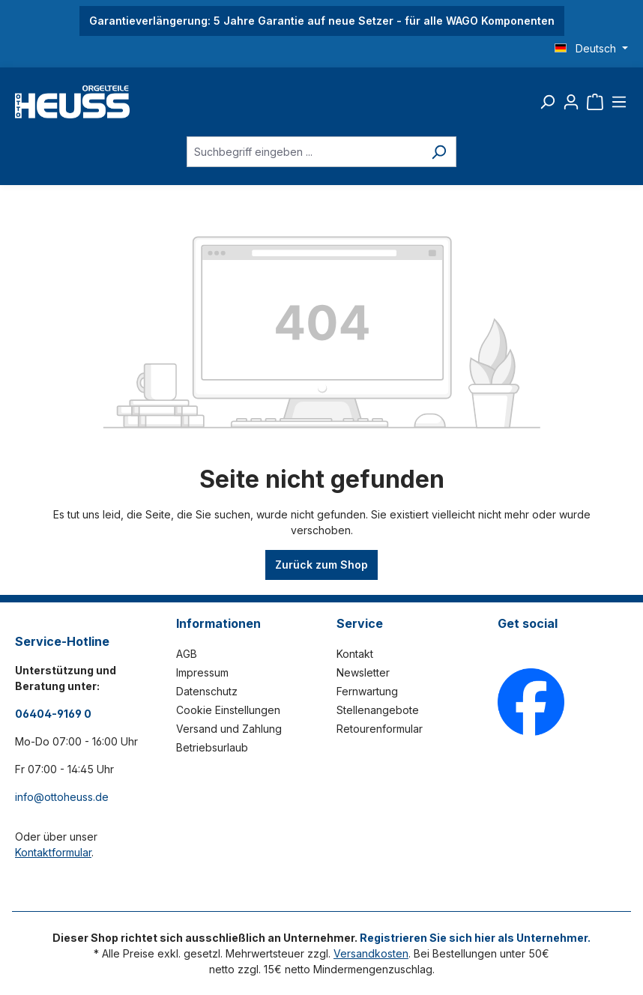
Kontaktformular (53, 852)
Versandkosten (370, 953)
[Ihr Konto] (571, 101)
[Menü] (619, 101)
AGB (186, 653)
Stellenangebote (377, 710)
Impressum (202, 672)
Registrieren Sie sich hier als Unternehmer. (475, 937)
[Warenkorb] (595, 101)
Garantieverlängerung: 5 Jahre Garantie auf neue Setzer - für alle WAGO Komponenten (322, 20)
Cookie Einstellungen (228, 710)
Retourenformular (379, 728)
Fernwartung (367, 691)
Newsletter (363, 672)
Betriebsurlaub (212, 747)
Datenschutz (207, 691)
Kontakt (354, 653)
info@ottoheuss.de (62, 796)
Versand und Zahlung (229, 728)
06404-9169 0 (53, 713)
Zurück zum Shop (321, 564)
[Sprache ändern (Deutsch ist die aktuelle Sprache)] (591, 48)
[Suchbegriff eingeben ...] (304, 151)
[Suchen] (547, 101)
